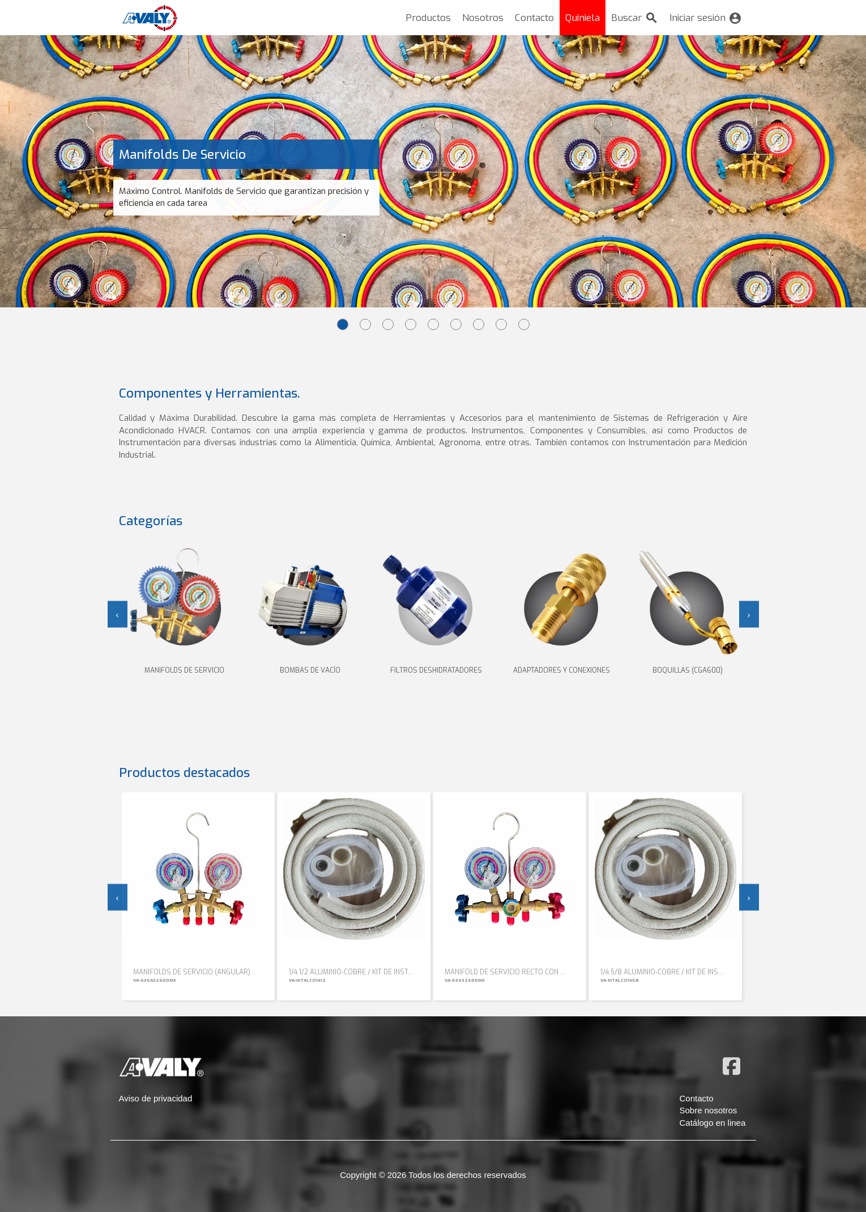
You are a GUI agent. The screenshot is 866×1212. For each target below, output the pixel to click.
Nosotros (483, 17)
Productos (428, 17)
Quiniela (582, 17)
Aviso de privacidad (156, 1098)
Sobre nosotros (708, 1110)
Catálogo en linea (713, 1122)
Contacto (534, 17)
